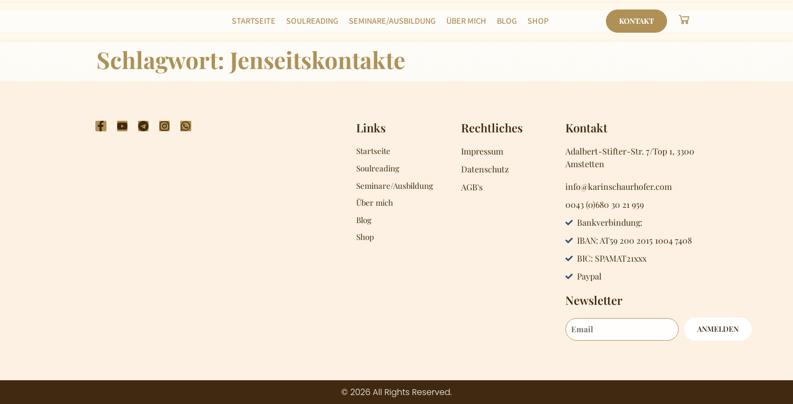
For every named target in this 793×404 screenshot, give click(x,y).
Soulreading (312, 20)
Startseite (254, 20)
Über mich (466, 20)
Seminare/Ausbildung (392, 20)
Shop (538, 20)
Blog (507, 20)
